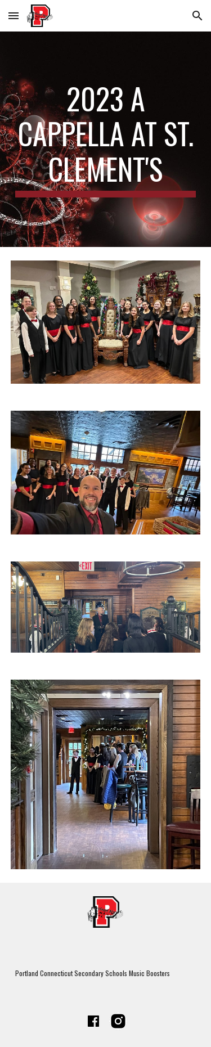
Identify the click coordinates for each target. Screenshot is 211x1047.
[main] (106, 139)
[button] (13, 15)
